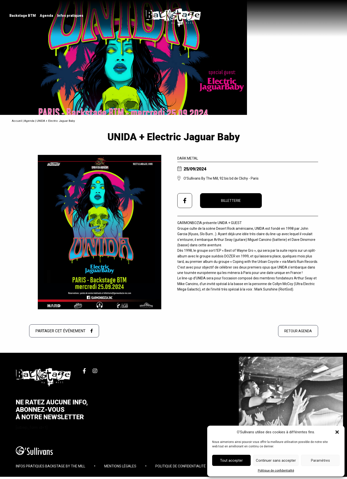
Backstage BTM (23, 16)
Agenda (47, 16)
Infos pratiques (71, 16)
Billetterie (231, 201)
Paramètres (320, 460)
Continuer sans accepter (276, 460)
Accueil (17, 121)
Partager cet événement (64, 331)
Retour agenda (298, 331)
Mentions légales (120, 468)
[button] (337, 432)
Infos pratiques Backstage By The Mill (50, 468)
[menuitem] (23, 15)
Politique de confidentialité (276, 470)
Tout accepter (231, 460)
